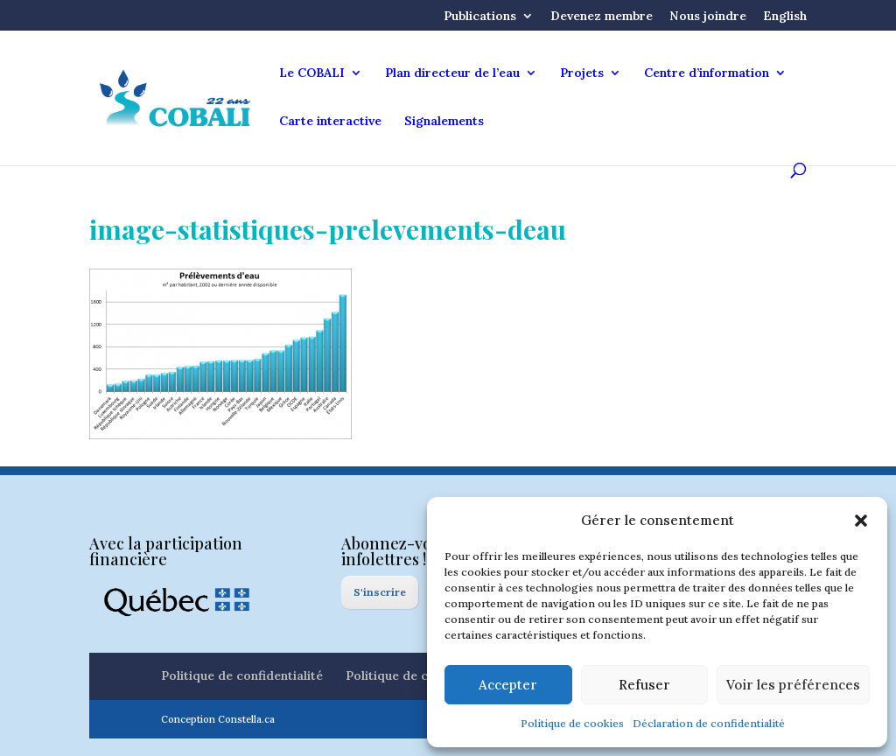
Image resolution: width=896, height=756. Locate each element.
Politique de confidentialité (242, 675)
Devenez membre (601, 17)
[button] (861, 520)
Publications (480, 17)
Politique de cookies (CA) (420, 675)
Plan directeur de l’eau (452, 73)
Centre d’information (706, 73)
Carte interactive (330, 122)
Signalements (444, 122)
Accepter (508, 684)
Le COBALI (312, 73)
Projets (582, 73)
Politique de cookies (572, 723)
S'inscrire (380, 591)
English (785, 17)
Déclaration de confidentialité (709, 723)
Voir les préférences (793, 684)
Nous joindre (707, 17)
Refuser (644, 684)
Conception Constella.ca (218, 719)
